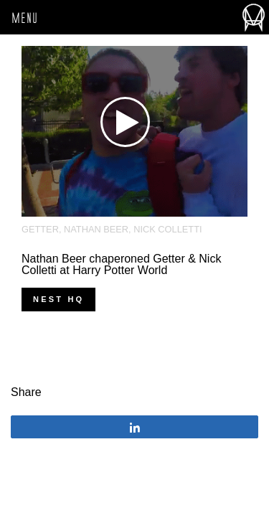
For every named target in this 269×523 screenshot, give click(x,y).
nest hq (58, 299)
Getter (40, 229)
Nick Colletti (167, 229)
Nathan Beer (96, 229)
